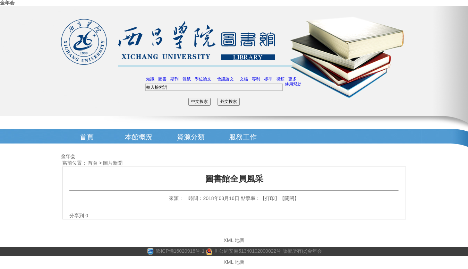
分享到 (76, 215)
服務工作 (243, 137)
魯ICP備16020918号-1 (180, 251)
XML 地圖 (233, 240)
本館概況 (139, 137)
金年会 (7, 3)
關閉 (289, 198)
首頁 (87, 137)
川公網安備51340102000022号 (243, 251)
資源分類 (191, 137)
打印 (270, 198)
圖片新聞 (112, 163)
